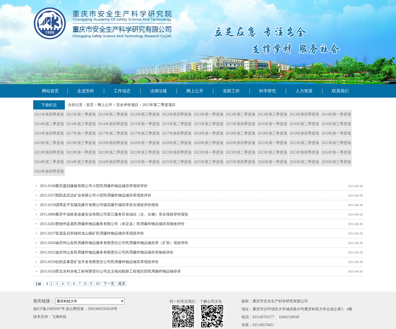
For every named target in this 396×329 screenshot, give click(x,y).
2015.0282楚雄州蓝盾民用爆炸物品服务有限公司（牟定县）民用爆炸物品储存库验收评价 (112, 224)
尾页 (121, 284)
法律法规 (158, 91)
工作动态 (122, 91)
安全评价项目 (127, 105)
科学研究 (267, 91)
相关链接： (43, 301)
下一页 (108, 284)
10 (97, 284)
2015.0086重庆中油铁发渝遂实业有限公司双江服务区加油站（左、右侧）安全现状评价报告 (114, 214)
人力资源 (304, 91)
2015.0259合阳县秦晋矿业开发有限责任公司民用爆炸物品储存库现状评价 (99, 262)
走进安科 (85, 91)
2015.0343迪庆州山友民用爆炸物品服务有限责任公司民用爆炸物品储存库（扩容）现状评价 (114, 243)
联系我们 (340, 91)
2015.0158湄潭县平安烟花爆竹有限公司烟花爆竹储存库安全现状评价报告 (99, 205)
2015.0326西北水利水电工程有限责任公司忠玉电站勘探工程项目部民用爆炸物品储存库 (110, 271)
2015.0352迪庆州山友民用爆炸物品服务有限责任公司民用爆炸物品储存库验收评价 (107, 252)
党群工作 (231, 91)
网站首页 (50, 91)
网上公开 (194, 91)
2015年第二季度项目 (159, 105)
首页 (90, 105)
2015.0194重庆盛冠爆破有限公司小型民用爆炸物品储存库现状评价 (94, 186)
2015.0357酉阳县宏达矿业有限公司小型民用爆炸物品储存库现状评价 (96, 195)
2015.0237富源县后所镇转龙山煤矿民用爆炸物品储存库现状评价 (92, 233)
